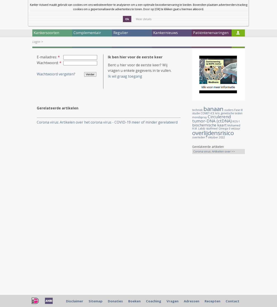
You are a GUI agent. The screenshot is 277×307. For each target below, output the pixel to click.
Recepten (212, 301)
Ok (127, 19)
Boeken (134, 301)
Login (36, 41)
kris (217, 113)
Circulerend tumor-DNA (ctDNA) (212, 119)
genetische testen (231, 113)
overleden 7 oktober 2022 (208, 137)
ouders (228, 110)
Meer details (143, 19)
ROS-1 (236, 121)
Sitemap (96, 301)
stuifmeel (212, 128)
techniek (197, 110)
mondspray (199, 117)
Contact (232, 301)
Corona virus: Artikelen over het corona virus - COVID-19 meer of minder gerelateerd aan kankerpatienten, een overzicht (107, 122)
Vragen (172, 301)
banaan (213, 109)
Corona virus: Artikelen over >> (214, 151)
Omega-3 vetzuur (229, 128)
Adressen (191, 301)
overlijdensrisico (213, 133)
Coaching (153, 301)
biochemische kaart (209, 125)
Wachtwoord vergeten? (56, 74)
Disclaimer (74, 301)
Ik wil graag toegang (125, 76)
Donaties (115, 301)
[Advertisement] (218, 227)
